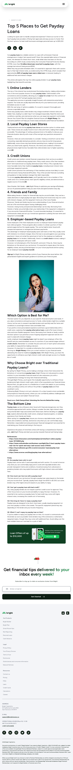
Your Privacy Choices (9, 651)
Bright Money (21, 350)
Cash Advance (7, 638)
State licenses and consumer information (15, 661)
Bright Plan (6, 625)
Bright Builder (7, 621)
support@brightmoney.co (10, 717)
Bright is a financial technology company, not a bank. (24, 754)
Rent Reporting (7, 632)
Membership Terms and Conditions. (48, 761)
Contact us (6, 674)
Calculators (6, 691)
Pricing (5, 677)
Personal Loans (7, 635)
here (7, 754)
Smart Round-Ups (8, 628)
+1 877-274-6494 (8, 726)
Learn (4, 684)
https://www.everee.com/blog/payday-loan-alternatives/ (30, 452)
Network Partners (8, 665)
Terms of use (7, 655)
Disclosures (6, 658)
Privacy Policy (7, 648)
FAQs (4, 681)
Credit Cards (7, 688)
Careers (5, 694)
